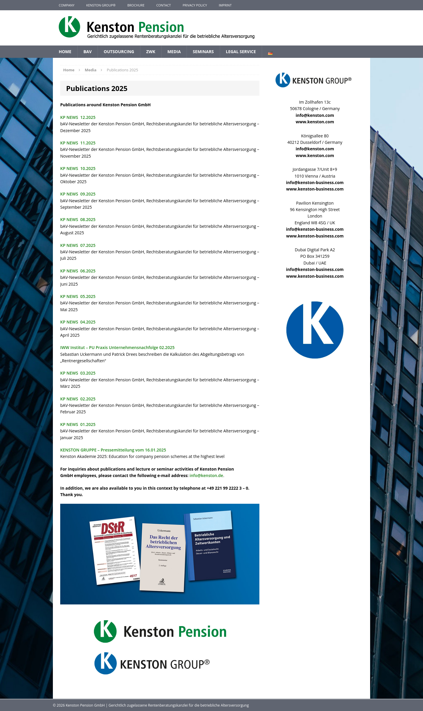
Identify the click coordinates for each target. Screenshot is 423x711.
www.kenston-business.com (315, 189)
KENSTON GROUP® (100, 5)
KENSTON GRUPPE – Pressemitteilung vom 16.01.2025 (113, 450)
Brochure (135, 5)
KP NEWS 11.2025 (77, 143)
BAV (87, 51)
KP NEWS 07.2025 (77, 245)
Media (174, 51)
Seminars (203, 51)
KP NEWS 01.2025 (77, 424)
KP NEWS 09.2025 (77, 194)
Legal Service (241, 51)
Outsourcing (119, 51)
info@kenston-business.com (315, 182)
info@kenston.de (206, 475)
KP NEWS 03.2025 (77, 373)
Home (65, 51)
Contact (163, 5)
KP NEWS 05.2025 (77, 296)
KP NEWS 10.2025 (77, 168)
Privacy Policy (195, 5)
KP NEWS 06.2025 (77, 271)
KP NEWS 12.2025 (77, 117)
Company (66, 5)
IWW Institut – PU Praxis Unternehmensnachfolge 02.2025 (117, 347)
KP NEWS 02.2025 (77, 399)
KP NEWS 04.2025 (77, 322)
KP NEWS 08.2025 (77, 219)
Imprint (225, 5)
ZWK (150, 51)
